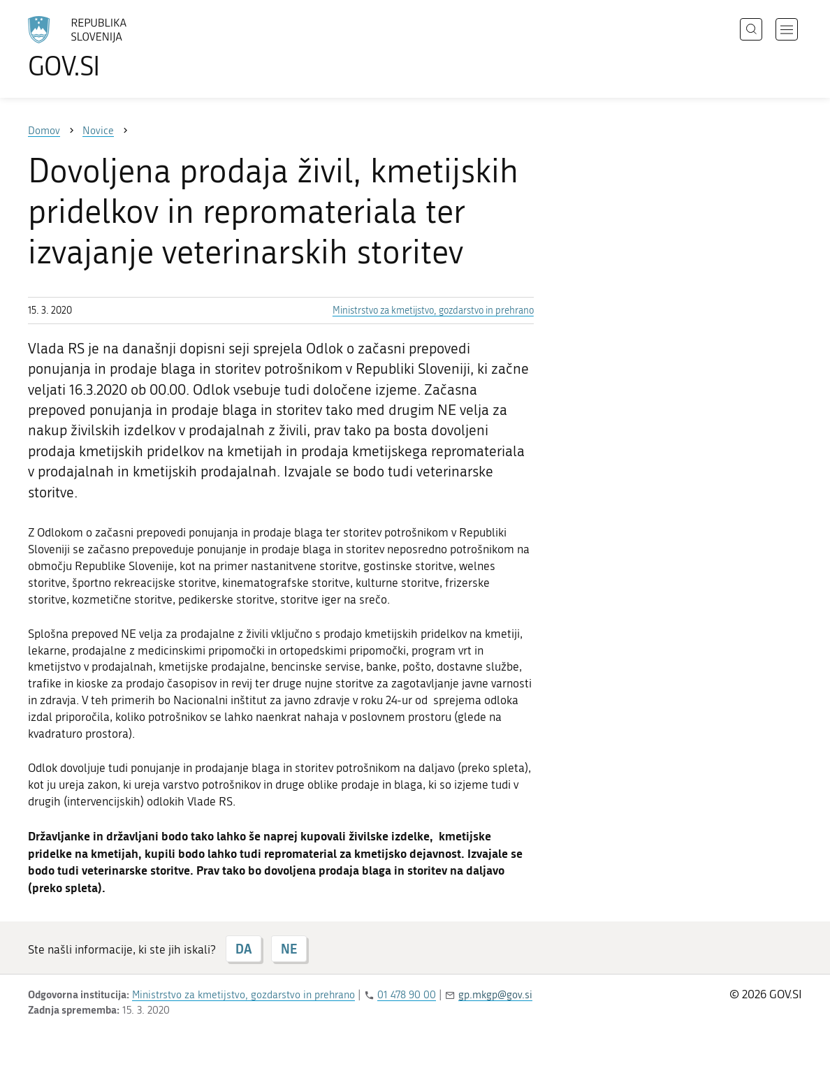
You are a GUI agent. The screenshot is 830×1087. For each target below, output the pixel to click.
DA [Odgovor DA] (243, 949)
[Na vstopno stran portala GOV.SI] (116, 47)
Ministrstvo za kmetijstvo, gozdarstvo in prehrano (433, 310)
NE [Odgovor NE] (289, 949)
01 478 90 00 (406, 994)
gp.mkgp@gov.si (495, 994)
